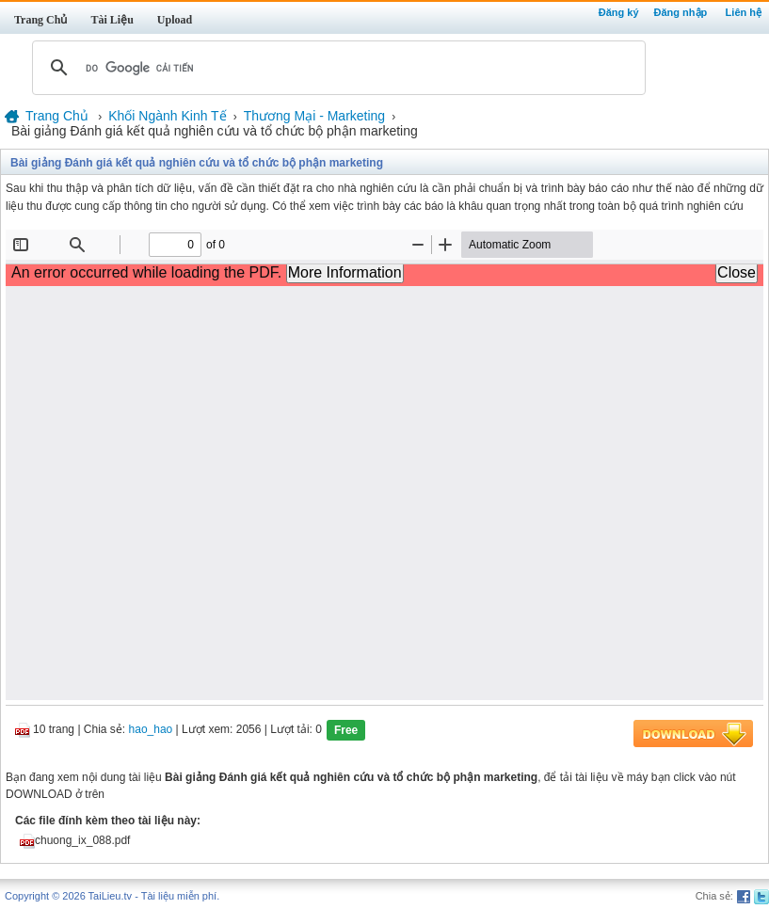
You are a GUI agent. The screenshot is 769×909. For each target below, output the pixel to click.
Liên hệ (743, 12)
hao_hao (151, 730)
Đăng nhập (681, 12)
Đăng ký (619, 12)
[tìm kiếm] (336, 67)
